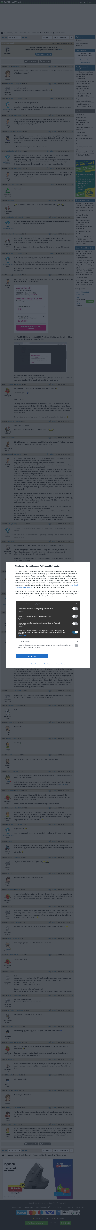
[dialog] (48, 615)
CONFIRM (32, 656)
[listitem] (48, 604)
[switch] (75, 608)
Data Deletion (35, 664)
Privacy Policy (60, 664)
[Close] (86, 566)
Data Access (48, 664)
